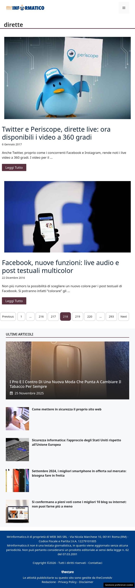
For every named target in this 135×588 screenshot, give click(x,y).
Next (123, 316)
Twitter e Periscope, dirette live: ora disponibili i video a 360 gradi (56, 133)
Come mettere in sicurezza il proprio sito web (66, 409)
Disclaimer (86, 582)
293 (111, 316)
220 (89, 316)
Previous (8, 316)
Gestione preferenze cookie (119, 584)
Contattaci (95, 563)
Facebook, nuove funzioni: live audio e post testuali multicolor (60, 266)
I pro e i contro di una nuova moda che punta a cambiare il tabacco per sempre (65, 384)
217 (53, 316)
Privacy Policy (67, 582)
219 (77, 316)
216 (41, 316)
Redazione (49, 582)
